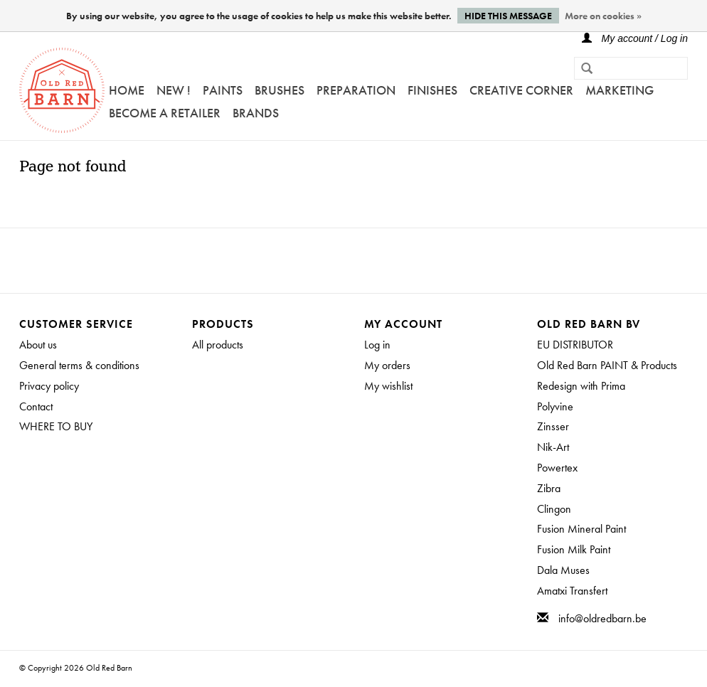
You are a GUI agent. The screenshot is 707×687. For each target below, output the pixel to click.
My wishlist (388, 385)
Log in (377, 344)
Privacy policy (49, 385)
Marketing (619, 90)
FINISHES (432, 90)
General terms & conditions (79, 365)
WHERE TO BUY (55, 426)
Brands (256, 113)
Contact (36, 406)
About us (38, 344)
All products (217, 344)
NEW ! (173, 90)
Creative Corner (521, 90)
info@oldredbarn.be (602, 618)
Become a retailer (164, 113)
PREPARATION (356, 90)
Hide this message (508, 15)
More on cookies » (603, 15)
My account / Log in (635, 38)
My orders (387, 365)
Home (126, 90)
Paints (223, 90)
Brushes (279, 90)
